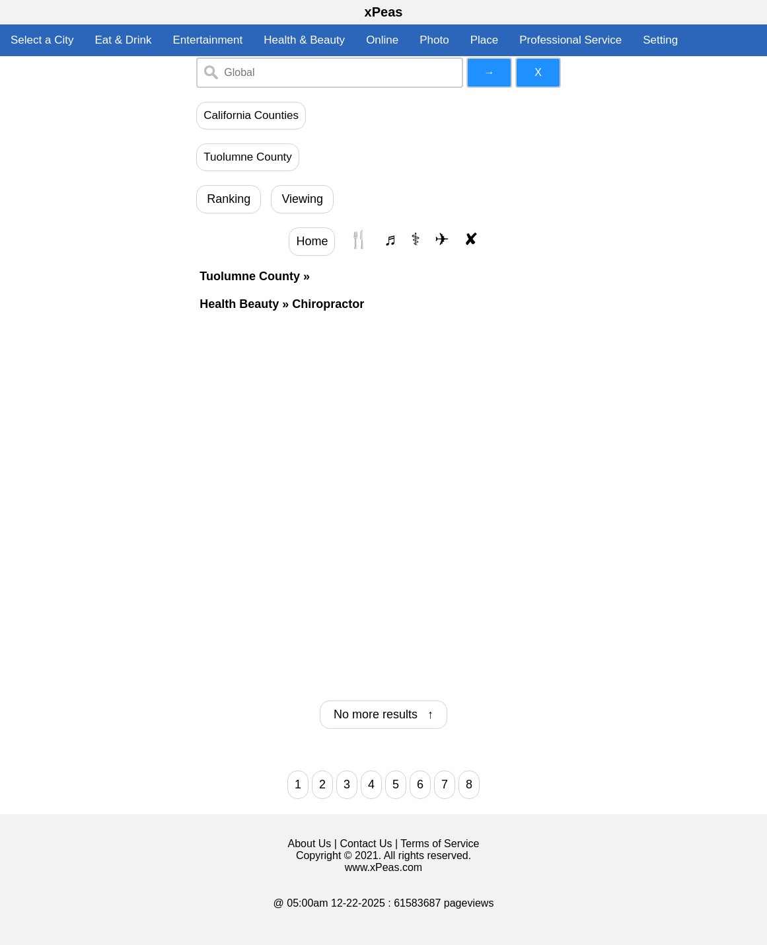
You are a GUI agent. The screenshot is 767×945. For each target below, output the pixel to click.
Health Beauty (239, 304)
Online (382, 40)
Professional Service (570, 40)
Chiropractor (328, 304)
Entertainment (207, 40)
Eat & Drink (122, 40)
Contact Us (366, 843)
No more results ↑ (383, 714)
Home (312, 241)
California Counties (251, 115)
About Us (310, 843)
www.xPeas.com (383, 867)
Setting (660, 40)
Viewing (302, 199)
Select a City (42, 40)
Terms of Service (439, 843)
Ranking (228, 199)
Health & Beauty (304, 40)
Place (484, 40)
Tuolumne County (247, 157)
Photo (434, 40)
